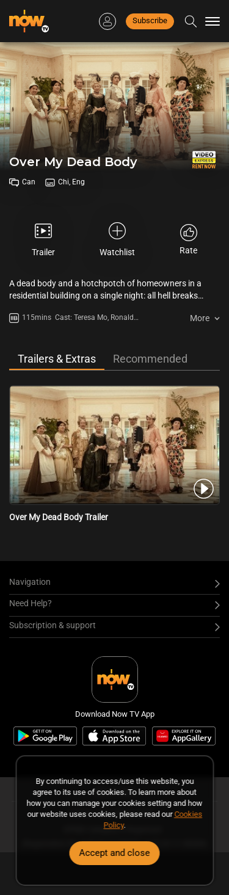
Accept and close (114, 852)
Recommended (150, 358)
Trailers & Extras (57, 358)
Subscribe (150, 20)
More (199, 318)
